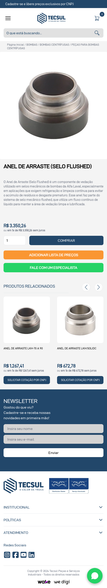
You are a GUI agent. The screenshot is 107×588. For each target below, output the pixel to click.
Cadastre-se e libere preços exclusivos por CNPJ (39, 4)
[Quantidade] (15, 240)
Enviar (53, 452)
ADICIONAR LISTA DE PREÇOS (53, 255)
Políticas (53, 520)
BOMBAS (31, 44)
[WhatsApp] (95, 576)
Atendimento (53, 532)
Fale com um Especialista (53, 267)
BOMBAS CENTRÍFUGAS (54, 44)
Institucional (53, 507)
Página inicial (15, 44)
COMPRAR (66, 240)
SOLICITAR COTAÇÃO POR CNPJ (27, 380)
